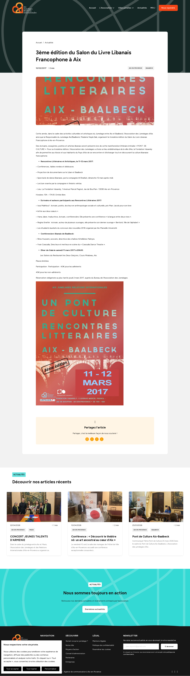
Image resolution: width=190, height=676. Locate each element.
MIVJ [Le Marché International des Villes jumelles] (153, 8)
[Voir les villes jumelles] (133, 8)
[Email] (101, 439)
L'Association (106, 8)
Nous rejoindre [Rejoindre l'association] (168, 8)
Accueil (92, 8)
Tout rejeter (31, 669)
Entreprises (70, 662)
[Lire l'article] (34, 506)
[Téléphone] (172, 672)
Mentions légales (99, 641)
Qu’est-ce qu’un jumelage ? (76, 641)
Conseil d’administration (75, 654)
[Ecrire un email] (174, 672)
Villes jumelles (124, 8)
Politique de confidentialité (103, 645)
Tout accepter (12, 669)
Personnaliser (50, 669)
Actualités (142, 8)
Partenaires (69, 658)
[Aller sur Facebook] (177, 672)
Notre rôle (69, 645)
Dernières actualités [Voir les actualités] (95, 609)
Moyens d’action (72, 649)
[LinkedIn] (92, 439)
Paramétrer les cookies (101, 649)
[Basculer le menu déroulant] (114, 8)
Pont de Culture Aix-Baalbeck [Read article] (150, 536)
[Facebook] (87, 439)
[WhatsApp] (97, 439)
